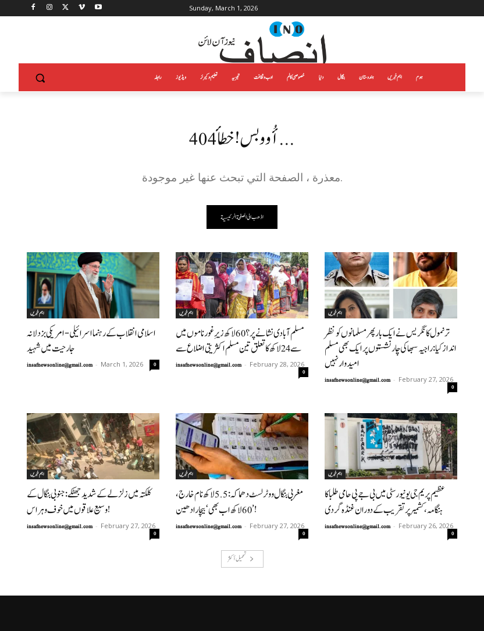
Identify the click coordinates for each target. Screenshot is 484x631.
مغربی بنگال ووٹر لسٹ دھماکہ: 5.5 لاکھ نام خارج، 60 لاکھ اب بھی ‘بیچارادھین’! (239, 480)
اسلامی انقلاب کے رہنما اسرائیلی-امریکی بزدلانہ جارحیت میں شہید (91, 339)
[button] (40, 77)
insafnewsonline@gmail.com (59, 360)
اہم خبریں (37, 314)
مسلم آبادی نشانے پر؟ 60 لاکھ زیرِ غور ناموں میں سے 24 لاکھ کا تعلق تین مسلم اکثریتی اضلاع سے (240, 339)
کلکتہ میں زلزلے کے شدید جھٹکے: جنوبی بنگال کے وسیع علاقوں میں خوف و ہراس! (87, 480)
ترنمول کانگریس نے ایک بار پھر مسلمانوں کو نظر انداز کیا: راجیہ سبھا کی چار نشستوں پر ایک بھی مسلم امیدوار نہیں (389, 339)
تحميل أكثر (240, 534)
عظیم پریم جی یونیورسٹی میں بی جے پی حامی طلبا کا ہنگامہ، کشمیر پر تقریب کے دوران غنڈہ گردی (390, 480)
